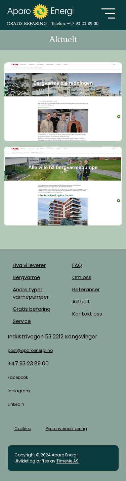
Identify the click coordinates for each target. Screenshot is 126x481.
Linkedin (16, 404)
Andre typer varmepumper (31, 293)
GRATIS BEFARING (27, 23)
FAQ (77, 265)
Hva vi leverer (29, 265)
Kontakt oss (87, 313)
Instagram (19, 391)
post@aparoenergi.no (30, 350)
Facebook (18, 377)
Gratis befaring (31, 308)
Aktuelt (81, 301)
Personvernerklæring (66, 428)
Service (22, 321)
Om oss (81, 277)
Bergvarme (26, 277)
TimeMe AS (67, 461)
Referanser (86, 289)
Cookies (22, 428)
